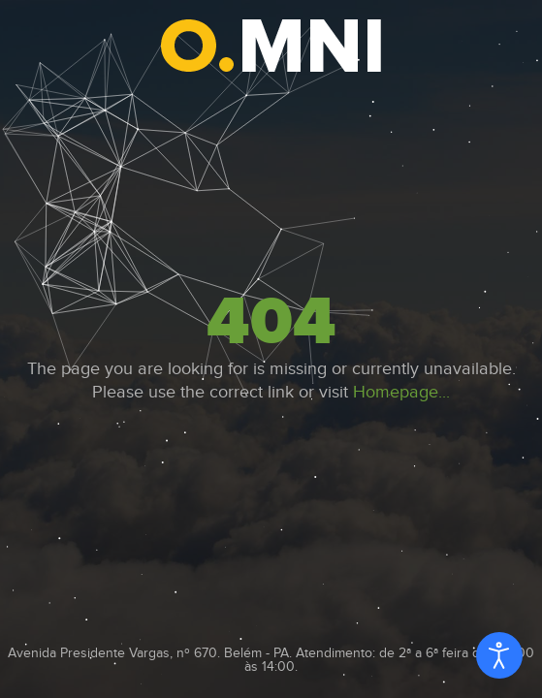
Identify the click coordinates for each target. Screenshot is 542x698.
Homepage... (401, 392)
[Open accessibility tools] (499, 655)
